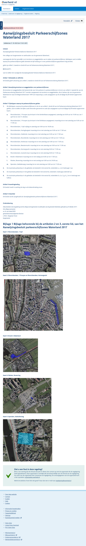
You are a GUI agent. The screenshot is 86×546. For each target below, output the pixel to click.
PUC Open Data (10, 527)
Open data (8, 523)
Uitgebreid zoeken (28, 13)
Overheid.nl (6, 9)
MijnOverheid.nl (10, 533)
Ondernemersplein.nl (11, 537)
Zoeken (17, 9)
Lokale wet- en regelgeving (15, 13)
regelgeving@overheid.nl (63, 481)
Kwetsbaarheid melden (12, 518)
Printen (79, 21)
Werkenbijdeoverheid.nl (12, 539)
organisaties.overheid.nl (32, 477)
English (7, 499)
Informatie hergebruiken (13, 509)
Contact (7, 497)
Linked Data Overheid (12, 525)
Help (6, 501)
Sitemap (7, 515)
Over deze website (11, 494)
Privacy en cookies (10, 511)
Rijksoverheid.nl (10, 535)
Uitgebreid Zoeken (28, 9)
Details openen (1, 25)
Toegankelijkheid (10, 513)
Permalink (68, 21)
